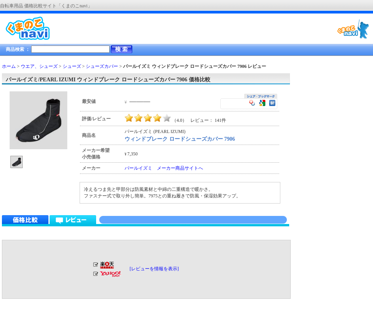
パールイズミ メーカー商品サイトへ (164, 168)
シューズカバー (102, 66)
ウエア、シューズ (39, 66)
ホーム (9, 66)
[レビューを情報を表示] (154, 268)
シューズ (72, 66)
